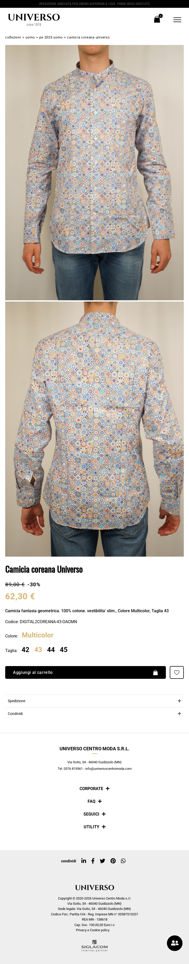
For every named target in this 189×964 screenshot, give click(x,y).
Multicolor (38, 635)
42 (25, 650)
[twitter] (102, 861)
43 (38, 650)
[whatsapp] (123, 861)
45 (64, 650)
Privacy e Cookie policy (92, 930)
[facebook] (93, 861)
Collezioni (13, 37)
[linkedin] (83, 861)
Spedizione (16, 701)
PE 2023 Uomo (50, 37)
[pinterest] (113, 861)
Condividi (15, 714)
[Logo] (34, 19)
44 (51, 650)
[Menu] (174, 19)
